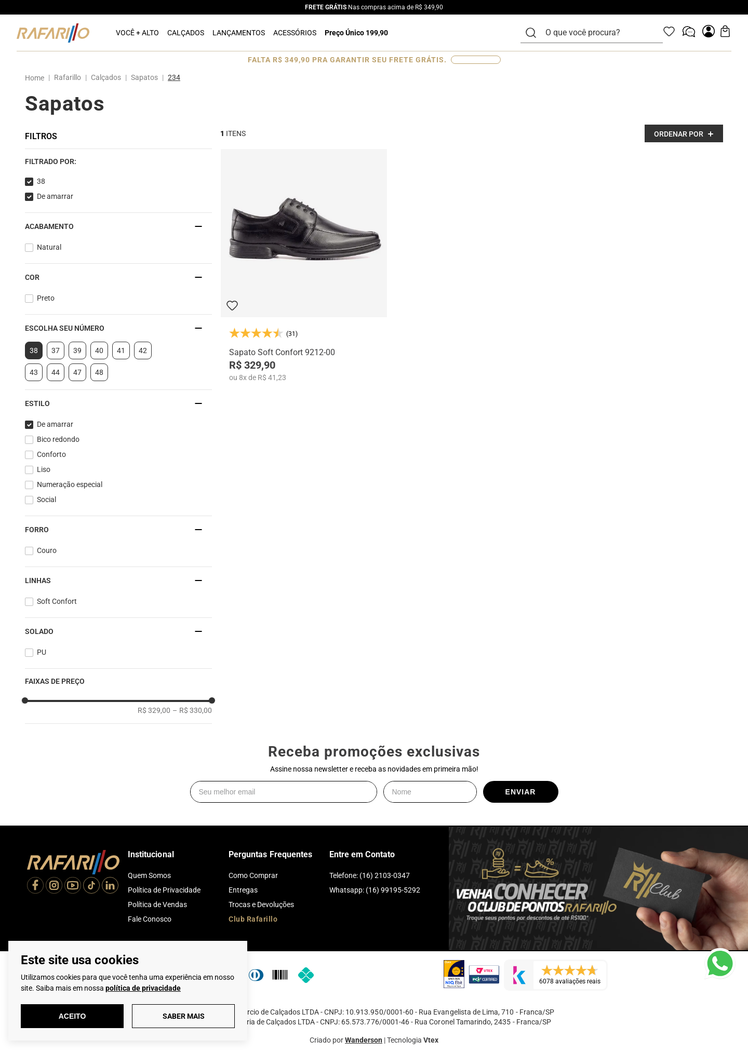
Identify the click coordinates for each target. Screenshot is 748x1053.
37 (55, 350)
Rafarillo (67, 77)
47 (77, 372)
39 (77, 350)
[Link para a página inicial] (36, 78)
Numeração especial (69, 484)
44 (55, 372)
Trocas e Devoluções (261, 904)
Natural (49, 247)
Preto (46, 298)
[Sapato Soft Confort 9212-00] (304, 265)
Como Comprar (253, 875)
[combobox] (598, 33)
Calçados (106, 77)
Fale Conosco (149, 919)
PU (41, 652)
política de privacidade (143, 988)
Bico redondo (58, 439)
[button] (118, 161)
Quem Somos (149, 875)
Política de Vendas (157, 904)
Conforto (51, 454)
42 (143, 350)
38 (41, 181)
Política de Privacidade (164, 890)
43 (34, 372)
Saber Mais (184, 1016)
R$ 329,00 (154, 710)
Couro (47, 550)
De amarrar (55, 196)
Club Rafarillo (253, 919)
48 (99, 372)
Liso (43, 469)
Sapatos (144, 77)
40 (99, 350)
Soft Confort (57, 601)
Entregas (243, 890)
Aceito (72, 1016)
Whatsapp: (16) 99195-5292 (374, 890)
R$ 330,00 (192, 710)
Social (46, 499)
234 (174, 77)
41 (121, 350)
